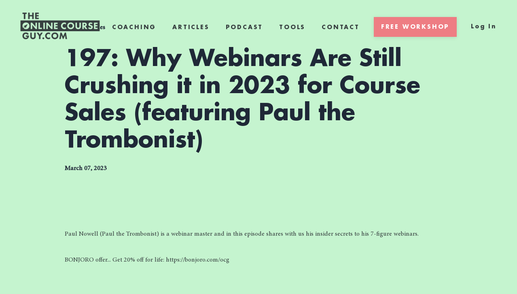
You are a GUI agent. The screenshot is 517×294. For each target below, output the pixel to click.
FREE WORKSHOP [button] (415, 27)
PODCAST (244, 27)
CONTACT (341, 27)
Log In (484, 26)
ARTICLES (190, 27)
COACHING (134, 27)
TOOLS (292, 27)
